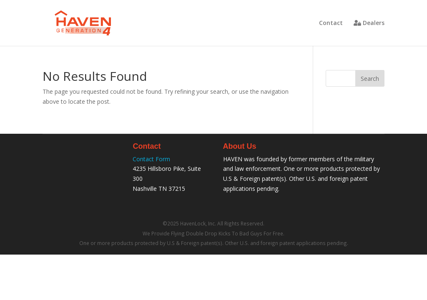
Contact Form (151, 159)
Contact (331, 23)
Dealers (369, 23)
